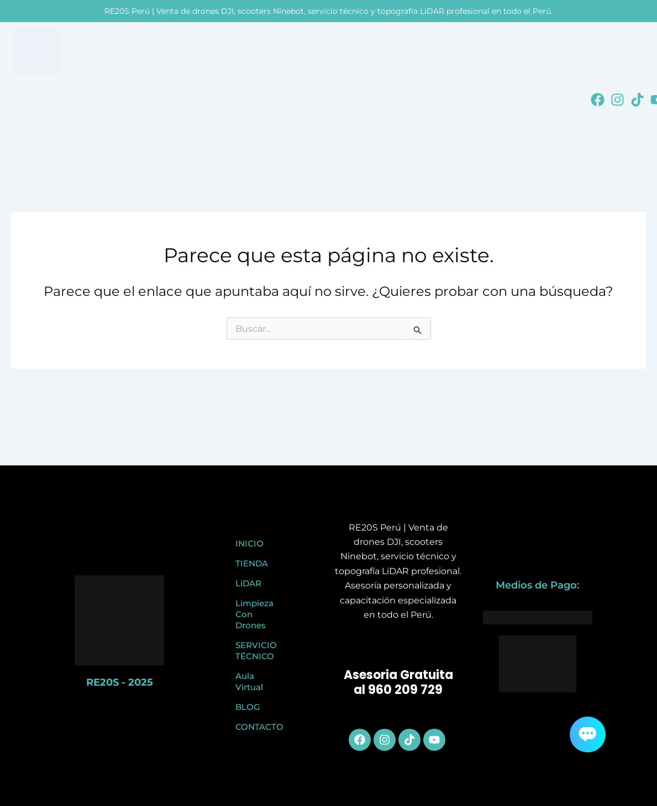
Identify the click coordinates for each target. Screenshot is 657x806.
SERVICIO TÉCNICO (256, 650)
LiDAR (248, 583)
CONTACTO (258, 727)
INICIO (249, 543)
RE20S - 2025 (119, 682)
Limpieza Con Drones (254, 614)
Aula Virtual (249, 681)
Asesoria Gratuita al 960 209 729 (398, 682)
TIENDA (251, 563)
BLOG (247, 707)
